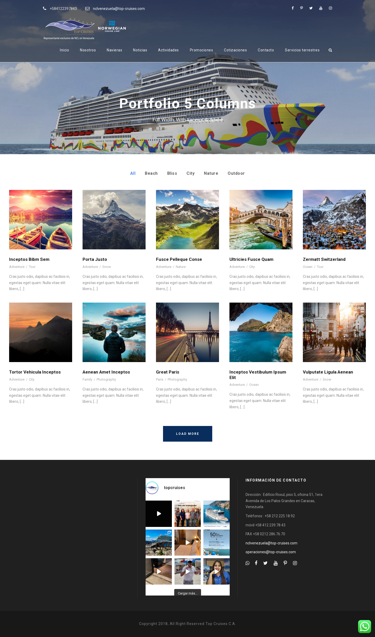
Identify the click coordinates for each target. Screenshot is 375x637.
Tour (32, 267)
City (190, 173)
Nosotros (88, 50)
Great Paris (167, 372)
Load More (187, 434)
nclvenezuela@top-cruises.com (119, 9)
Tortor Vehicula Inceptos (35, 372)
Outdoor (236, 173)
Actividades (168, 50)
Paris (159, 379)
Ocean (307, 267)
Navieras (114, 50)
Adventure (16, 267)
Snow (106, 267)
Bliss (172, 173)
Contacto (266, 50)
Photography (106, 379)
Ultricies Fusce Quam (251, 259)
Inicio (64, 50)
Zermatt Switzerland (324, 259)
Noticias (140, 50)
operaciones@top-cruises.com (271, 552)
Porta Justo (95, 259)
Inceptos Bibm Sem (29, 259)
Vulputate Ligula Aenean (328, 372)
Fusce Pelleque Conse (179, 259)
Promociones (201, 50)
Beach (151, 173)
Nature (211, 173)
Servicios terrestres (302, 50)
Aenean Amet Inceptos (106, 372)
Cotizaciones (235, 50)
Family (87, 379)
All (133, 173)
